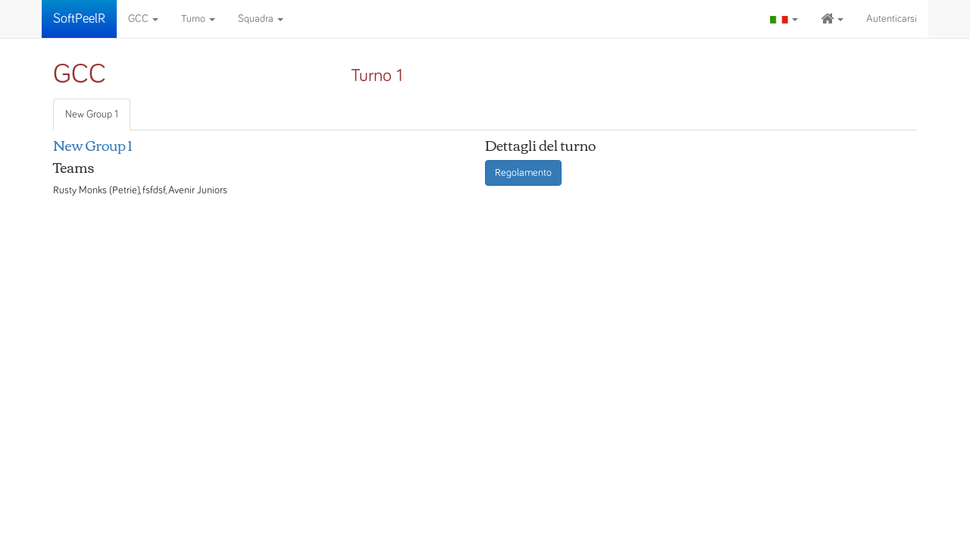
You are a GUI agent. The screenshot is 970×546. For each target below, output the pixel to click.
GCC (143, 19)
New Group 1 (91, 114)
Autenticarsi (891, 19)
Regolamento (523, 173)
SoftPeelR (79, 19)
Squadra (260, 19)
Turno (198, 19)
